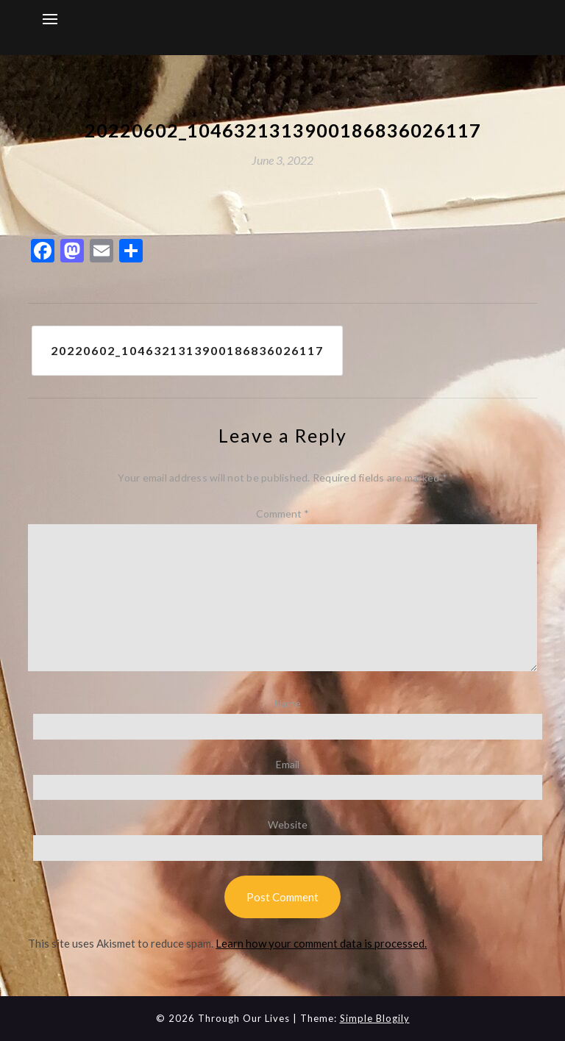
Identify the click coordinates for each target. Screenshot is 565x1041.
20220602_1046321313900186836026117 (187, 350)
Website (288, 824)
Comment (282, 513)
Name (287, 703)
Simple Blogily (375, 1018)
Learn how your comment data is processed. (321, 943)
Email (287, 764)
